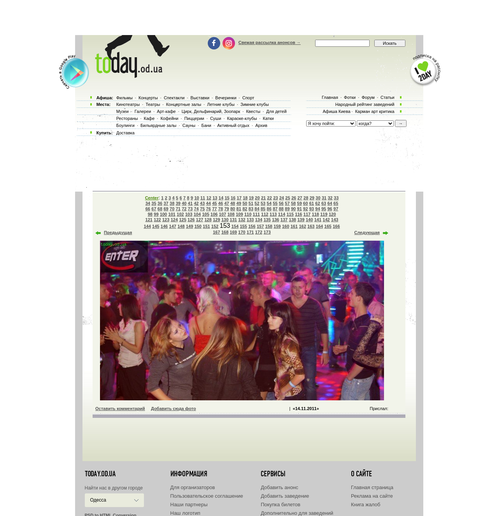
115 (289, 214)
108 (231, 214)
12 (209, 197)
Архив (261, 125)
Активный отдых (233, 125)
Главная (330, 97)
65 (335, 203)
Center (152, 197)
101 (171, 214)
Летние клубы (221, 104)
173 (266, 232)
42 (196, 203)
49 (239, 203)
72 (184, 208)
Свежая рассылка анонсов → (269, 42)
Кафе (149, 118)
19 (251, 197)
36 (160, 203)
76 (208, 208)
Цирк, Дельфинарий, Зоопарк (211, 111)
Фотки (350, 97)
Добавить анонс (279, 487)
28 (305, 197)
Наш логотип (185, 513)
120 (332, 214)
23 (275, 197)
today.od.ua (100, 474)
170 (241, 232)
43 (202, 203)
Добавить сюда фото (173, 408)
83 (251, 208)
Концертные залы (183, 104)
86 (269, 208)
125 (182, 219)
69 (165, 208)
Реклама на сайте (372, 496)
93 (311, 208)
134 (258, 219)
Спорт (248, 97)
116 (298, 214)
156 (251, 226)
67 (153, 208)
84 (256, 208)
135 (266, 219)
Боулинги (125, 125)
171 (250, 232)
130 (224, 219)
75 (202, 208)
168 (224, 232)
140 (309, 219)
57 (287, 203)
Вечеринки (225, 97)
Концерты (148, 97)
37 (165, 203)
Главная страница (372, 487)
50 (244, 203)
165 (327, 226)
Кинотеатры (128, 104)
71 (178, 208)
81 (239, 208)
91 (299, 208)
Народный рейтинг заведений (365, 104)
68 (160, 208)
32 (330, 197)
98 (150, 214)
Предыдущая (118, 232)
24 (281, 197)
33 (336, 197)
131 (233, 219)
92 (305, 208)
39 (178, 203)
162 (302, 226)
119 (323, 214)
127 (199, 219)
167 (216, 232)
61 (311, 203)
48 (232, 203)
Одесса (98, 500)
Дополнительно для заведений (297, 513)
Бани (206, 125)
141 (317, 219)
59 (299, 203)
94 (317, 208)
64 (329, 203)
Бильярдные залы (158, 125)
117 (306, 214)
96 (329, 208)
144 (147, 226)
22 (269, 197)
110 (247, 214)
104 (197, 214)
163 (310, 226)
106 (213, 214)
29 (312, 197)
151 (206, 226)
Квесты (253, 111)
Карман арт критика (375, 111)
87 (275, 208)
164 (319, 226)
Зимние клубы (254, 104)
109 (239, 214)
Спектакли (174, 97)
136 (275, 219)
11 (202, 197)
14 (221, 197)
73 (190, 208)
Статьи (388, 97)
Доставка (125, 132)
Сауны (189, 125)
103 (188, 214)
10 (196, 197)
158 (268, 226)
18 (245, 197)
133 (250, 219)
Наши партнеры (189, 504)
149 (189, 226)
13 (214, 197)
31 (324, 197)
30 (318, 197)
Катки (268, 118)
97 (335, 208)
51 (251, 203)
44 (208, 203)
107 (222, 214)
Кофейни (169, 118)
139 (300, 219)
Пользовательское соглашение (206, 496)
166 (336, 226)
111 (256, 214)
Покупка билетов (280, 504)
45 (214, 203)
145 (155, 226)
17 (239, 197)
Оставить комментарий (120, 408)
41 (190, 203)
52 (256, 203)
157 (260, 226)
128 (208, 219)
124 (174, 219)
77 (214, 208)
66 (148, 208)
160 (285, 226)
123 (165, 219)
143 (334, 219)
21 (263, 197)
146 (164, 226)
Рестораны (127, 118)
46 (220, 203)
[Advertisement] (249, 17)
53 (263, 203)
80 (232, 208)
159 (277, 226)
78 (220, 208)
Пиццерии (194, 118)
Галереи (143, 111)
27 (300, 197)
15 (226, 197)
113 (273, 214)
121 (149, 219)
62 (317, 203)
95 (323, 208)
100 (163, 214)
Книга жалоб (366, 504)
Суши (215, 118)
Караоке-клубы (242, 118)
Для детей (276, 111)
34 (148, 203)
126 (191, 219)
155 (243, 226)
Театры (153, 104)
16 (233, 197)
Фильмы (124, 97)
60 (305, 203)
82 (244, 208)
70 (172, 208)
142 (326, 219)
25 (287, 197)
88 (281, 208)
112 (264, 214)
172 (258, 232)
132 (241, 219)
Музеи (122, 111)
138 (292, 219)
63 (323, 203)
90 (293, 208)
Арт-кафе (166, 111)
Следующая (367, 232)
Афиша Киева (336, 111)
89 (287, 208)
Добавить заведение (285, 496)
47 (226, 203)
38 (172, 203)
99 (156, 214)
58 (293, 203)
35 (153, 203)
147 (172, 226)
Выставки (200, 97)
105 (205, 214)
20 (257, 197)
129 (216, 219)
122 (157, 219)
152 (214, 226)
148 (180, 226)
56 (281, 203)
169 (233, 232)
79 (226, 208)
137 (284, 219)
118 (315, 214)
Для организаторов (192, 487)
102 (180, 214)
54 (269, 203)
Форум (367, 97)
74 (196, 208)
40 (184, 203)
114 (281, 214)
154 (234, 226)
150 (198, 226)
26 (293, 197)
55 (275, 203)
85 (263, 208)
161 (294, 226)
